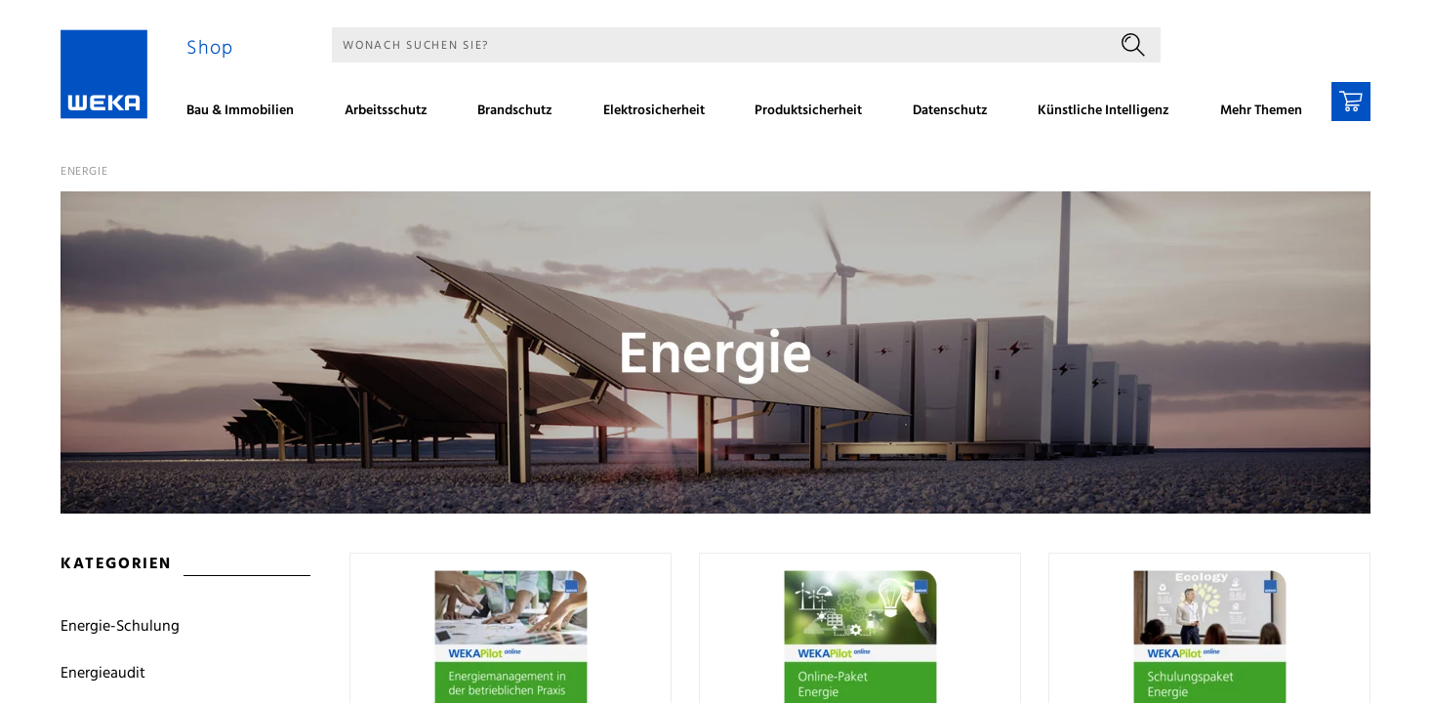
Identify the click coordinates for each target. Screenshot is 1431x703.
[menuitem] (246, 113)
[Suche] (719, 44)
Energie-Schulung (120, 627)
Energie (84, 172)
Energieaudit (103, 673)
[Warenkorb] (1350, 101)
